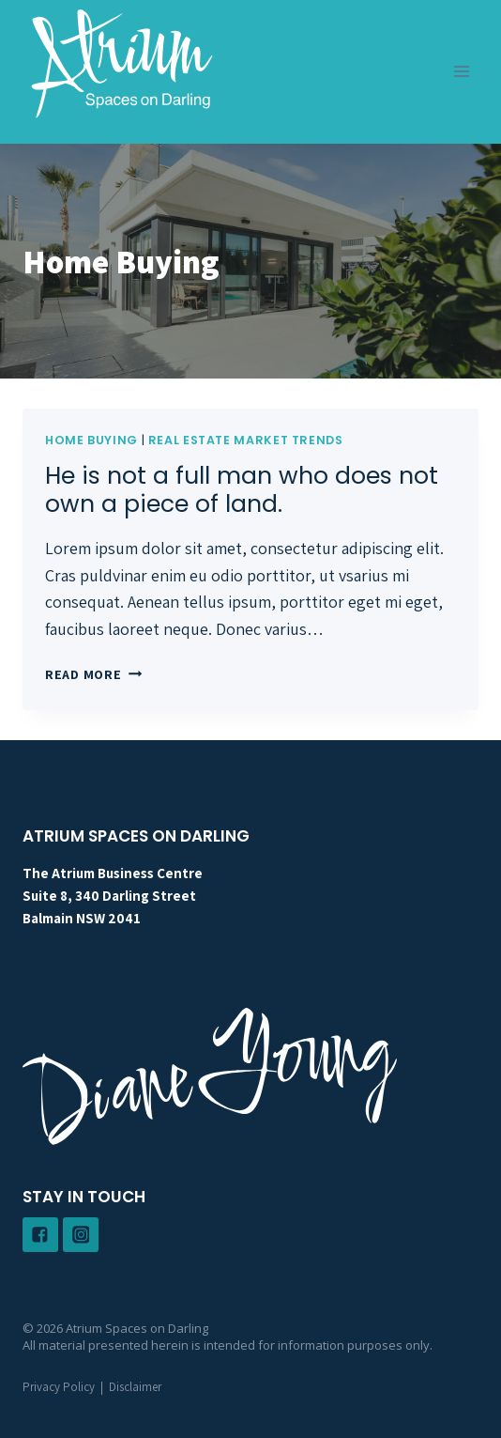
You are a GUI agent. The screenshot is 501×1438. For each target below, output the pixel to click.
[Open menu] (461, 71)
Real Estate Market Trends (245, 440)
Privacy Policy (59, 1387)
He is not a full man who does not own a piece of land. (241, 489)
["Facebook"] (40, 1235)
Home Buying (91, 440)
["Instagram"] (81, 1235)
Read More (93, 674)
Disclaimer (135, 1387)
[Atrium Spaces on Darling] (121, 62)
